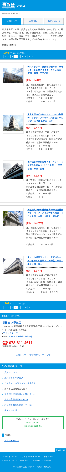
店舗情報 (33, 21)
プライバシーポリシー (31, 457)
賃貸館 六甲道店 (11, 322)
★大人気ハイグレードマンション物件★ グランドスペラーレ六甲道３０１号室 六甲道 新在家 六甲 (45, 117)
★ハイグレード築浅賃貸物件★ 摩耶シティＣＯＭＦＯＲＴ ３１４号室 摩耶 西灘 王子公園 (45, 70)
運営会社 (47, 460)
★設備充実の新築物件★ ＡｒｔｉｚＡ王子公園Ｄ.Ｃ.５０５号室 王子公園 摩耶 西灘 (45, 165)
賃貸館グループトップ (39, 355)
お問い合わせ (54, 21)
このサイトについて (10, 457)
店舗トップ (21, 355)
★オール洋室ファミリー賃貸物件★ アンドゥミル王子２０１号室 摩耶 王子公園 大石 (45, 260)
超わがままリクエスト (14, 378)
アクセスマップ (10, 333)
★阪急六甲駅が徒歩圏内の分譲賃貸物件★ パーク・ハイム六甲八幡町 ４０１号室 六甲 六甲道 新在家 (45, 213)
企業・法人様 (10, 410)
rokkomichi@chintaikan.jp (21, 336)
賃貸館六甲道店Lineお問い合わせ (20, 394)
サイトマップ (49, 457)
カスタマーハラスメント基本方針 (20, 383)
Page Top (60, 450)
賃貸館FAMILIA (11, 440)
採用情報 (36, 460)
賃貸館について (11, 372)
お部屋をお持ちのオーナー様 (18, 405)
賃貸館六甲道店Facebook (16, 399)
